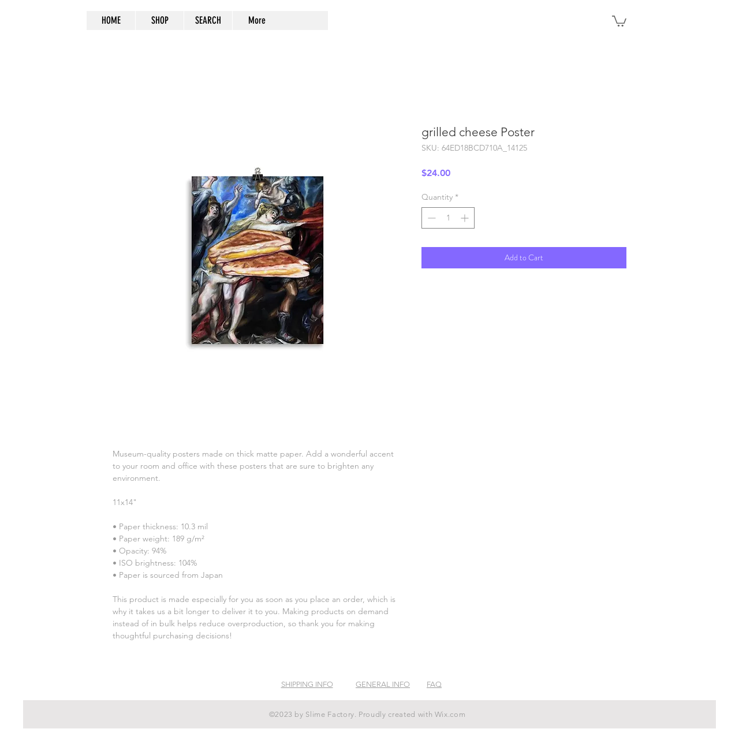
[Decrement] (430, 218)
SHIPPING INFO (307, 684)
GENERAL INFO (383, 684)
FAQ (434, 684)
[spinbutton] (448, 218)
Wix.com (450, 714)
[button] (619, 20)
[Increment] (465, 218)
